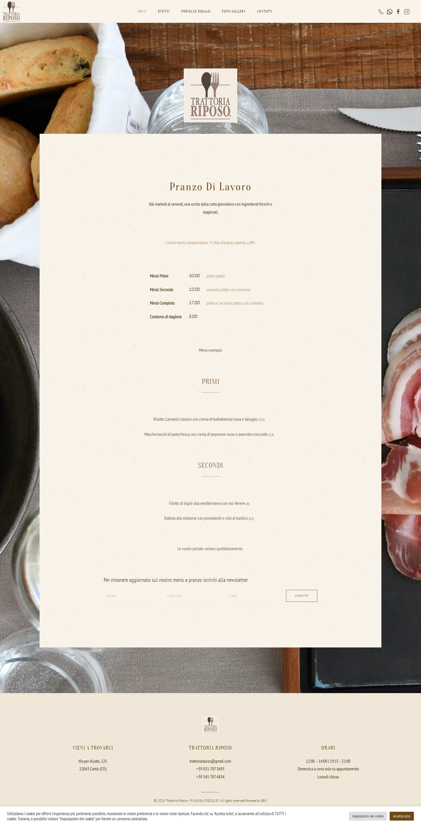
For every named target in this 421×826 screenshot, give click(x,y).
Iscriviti (301, 596)
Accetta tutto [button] (401, 816)
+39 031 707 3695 (210, 768)
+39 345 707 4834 (210, 776)
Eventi (164, 11)
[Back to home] (11, 11)
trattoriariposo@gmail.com (210, 760)
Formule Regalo (195, 11)
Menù (142, 11)
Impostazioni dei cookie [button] (367, 816)
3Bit (264, 799)
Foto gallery (234, 11)
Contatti (265, 11)
